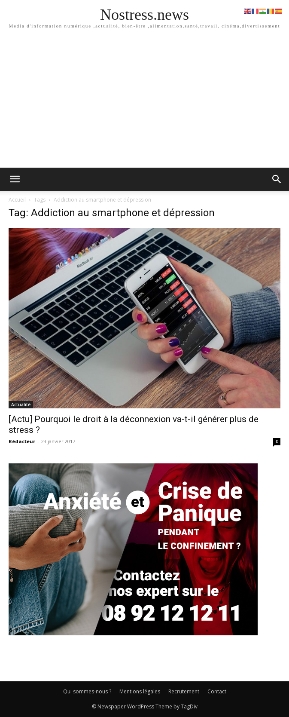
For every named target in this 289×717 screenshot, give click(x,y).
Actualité (20, 404)
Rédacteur (22, 441)
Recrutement (183, 691)
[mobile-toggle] (14, 179)
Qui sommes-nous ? (87, 691)
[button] (277, 179)
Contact (216, 691)
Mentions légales (139, 691)
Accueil (17, 199)
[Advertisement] (144, 103)
